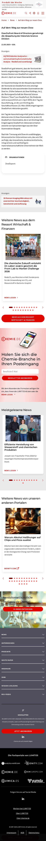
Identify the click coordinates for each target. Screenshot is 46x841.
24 (19, 584)
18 (28, 310)
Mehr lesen (8, 394)
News (4, 634)
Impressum (11, 832)
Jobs (3, 677)
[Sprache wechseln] (34, 13)
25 (21, 584)
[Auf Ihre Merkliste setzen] (38, 13)
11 (36, 307)
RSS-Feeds (6, 694)
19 (30, 310)
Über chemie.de (23, 818)
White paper (7, 660)
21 (31, 581)
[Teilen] (30, 13)
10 (34, 307)
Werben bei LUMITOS (22, 808)
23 (36, 581)
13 (15, 310)
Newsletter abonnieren (20, 378)
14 (18, 310)
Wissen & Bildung (9, 686)
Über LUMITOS (22, 813)
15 (20, 310)
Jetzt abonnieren (23, 731)
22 (34, 581)
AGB (22, 832)
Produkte (6, 652)
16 (23, 310)
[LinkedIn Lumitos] (23, 799)
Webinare (6, 669)
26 (24, 584)
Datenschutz (34, 832)
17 (25, 310)
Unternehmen (7, 643)
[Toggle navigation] (43, 13)
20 (32, 310)
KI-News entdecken (23, 609)
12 (13, 310)
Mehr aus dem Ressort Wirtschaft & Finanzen (22, 318)
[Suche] (26, 13)
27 (26, 584)
